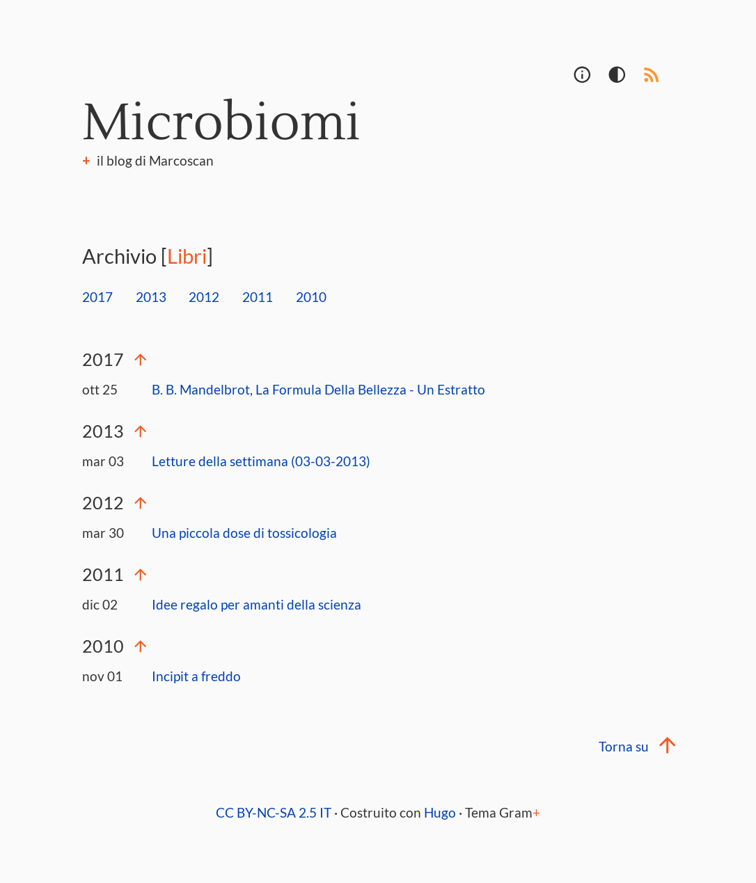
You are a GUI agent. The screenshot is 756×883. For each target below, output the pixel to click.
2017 (97, 297)
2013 (151, 297)
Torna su (636, 746)
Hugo (440, 812)
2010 (311, 297)
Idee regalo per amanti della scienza (256, 604)
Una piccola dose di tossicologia (244, 533)
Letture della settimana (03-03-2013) (261, 461)
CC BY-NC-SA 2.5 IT (273, 812)
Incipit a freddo (196, 676)
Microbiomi (221, 123)
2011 (257, 297)
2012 (204, 297)
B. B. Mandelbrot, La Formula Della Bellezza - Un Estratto (318, 389)
